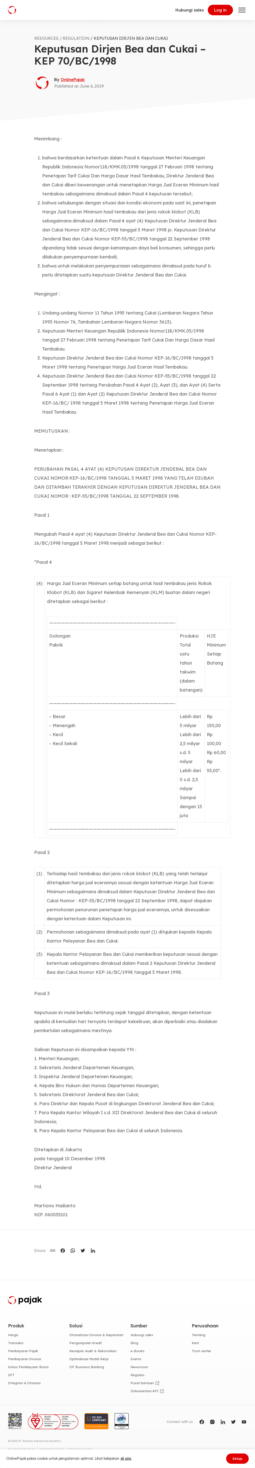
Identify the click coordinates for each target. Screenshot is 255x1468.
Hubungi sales (189, 10)
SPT (11, 1375)
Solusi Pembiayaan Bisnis (28, 1367)
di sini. (126, 1458)
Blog (134, 1343)
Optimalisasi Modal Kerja (88, 1359)
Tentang (198, 1335)
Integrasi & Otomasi (24, 1383)
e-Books (138, 1351)
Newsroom (139, 1367)
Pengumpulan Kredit (85, 1343)
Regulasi (137, 1375)
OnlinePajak (73, 79)
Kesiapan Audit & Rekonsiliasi (92, 1351)
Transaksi (15, 1343)
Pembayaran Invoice (24, 1359)
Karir (195, 1343)
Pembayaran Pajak (23, 1351)
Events (136, 1359)
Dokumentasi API (144, 1391)
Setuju (237, 1458)
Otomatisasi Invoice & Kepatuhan (96, 1335)
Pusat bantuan (142, 1383)
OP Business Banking (86, 1367)
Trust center (201, 1351)
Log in (220, 10)
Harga (13, 1335)
